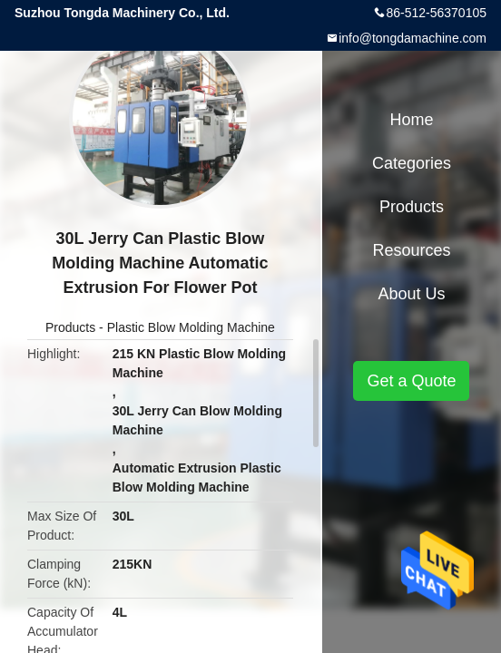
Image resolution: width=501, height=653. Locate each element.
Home (411, 120)
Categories (411, 163)
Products (70, 327)
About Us (411, 294)
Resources (411, 250)
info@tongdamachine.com (412, 38)
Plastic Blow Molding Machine (191, 327)
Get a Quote (411, 381)
